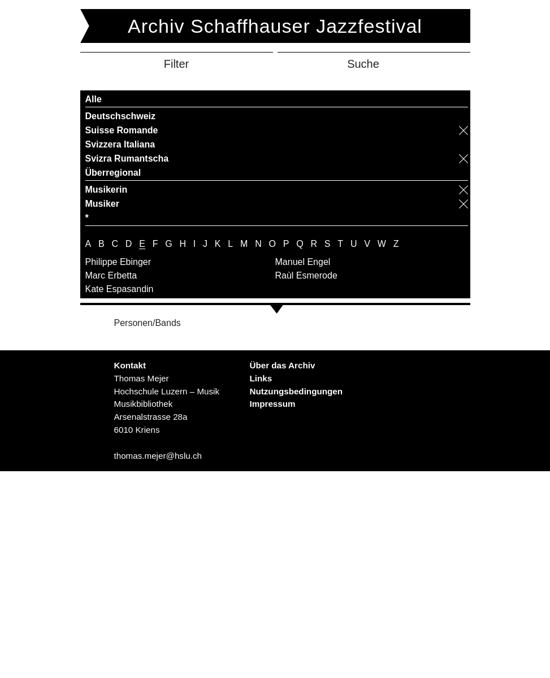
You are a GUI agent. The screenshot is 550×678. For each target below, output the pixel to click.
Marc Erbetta (111, 275)
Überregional (113, 172)
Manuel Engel (303, 262)
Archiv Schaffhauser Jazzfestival (275, 26)
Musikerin (106, 189)
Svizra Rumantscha (127, 158)
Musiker (102, 203)
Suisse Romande (121, 130)
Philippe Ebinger (118, 262)
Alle (93, 99)
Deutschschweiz (120, 116)
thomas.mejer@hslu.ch (158, 455)
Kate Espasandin (119, 289)
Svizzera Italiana (120, 144)
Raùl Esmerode (306, 275)
